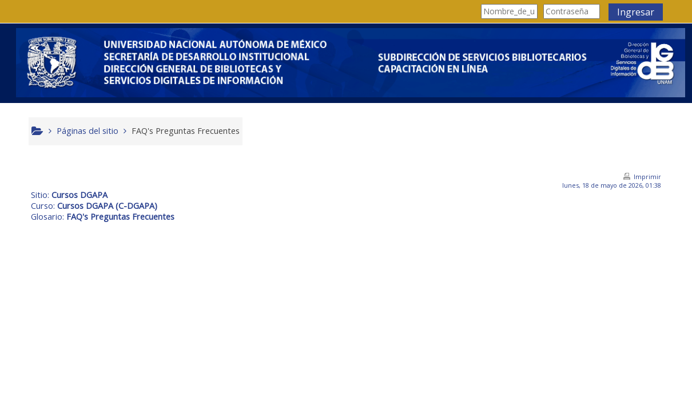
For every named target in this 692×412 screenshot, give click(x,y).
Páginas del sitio (90, 130)
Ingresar (632, 12)
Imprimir (644, 176)
